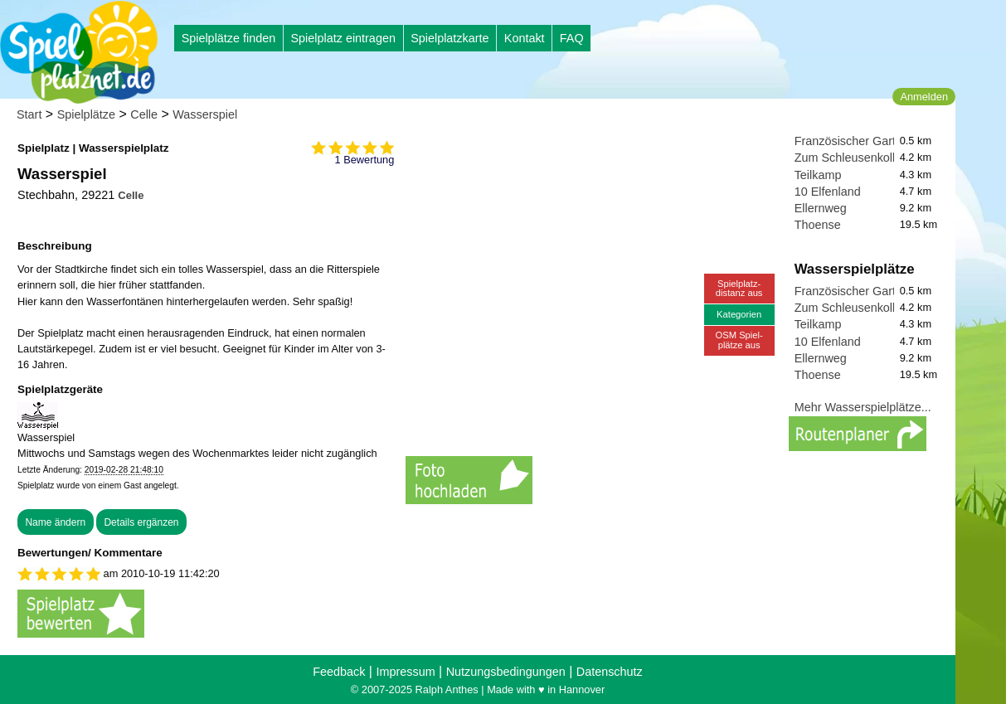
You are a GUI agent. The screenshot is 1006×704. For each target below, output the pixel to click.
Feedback (339, 671)
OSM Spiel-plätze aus (739, 339)
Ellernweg (821, 208)
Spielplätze (86, 114)
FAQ (572, 38)
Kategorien (739, 314)
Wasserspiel (205, 114)
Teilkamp (818, 175)
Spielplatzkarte (449, 38)
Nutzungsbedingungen (506, 671)
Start (29, 114)
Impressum (405, 671)
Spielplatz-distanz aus (739, 288)
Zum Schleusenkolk (847, 157)
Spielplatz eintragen (342, 38)
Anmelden (924, 96)
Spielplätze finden (229, 38)
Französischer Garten (852, 141)
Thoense (818, 224)
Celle (144, 114)
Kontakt (524, 38)
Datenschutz (609, 671)
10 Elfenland (828, 191)
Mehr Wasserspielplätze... (863, 407)
